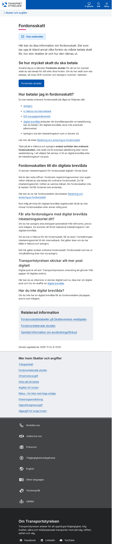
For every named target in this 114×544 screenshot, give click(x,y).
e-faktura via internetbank (37, 111)
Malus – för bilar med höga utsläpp (37, 393)
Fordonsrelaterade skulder (38, 325)
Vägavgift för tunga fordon (33, 410)
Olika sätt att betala (29, 381)
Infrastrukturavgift (28, 375)
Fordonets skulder (31, 83)
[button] (89, 4)
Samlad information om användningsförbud (49, 332)
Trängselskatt (26, 364)
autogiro (27, 105)
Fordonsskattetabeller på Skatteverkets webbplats (54, 319)
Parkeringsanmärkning (31, 399)
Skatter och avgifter (16, 12)
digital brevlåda (31, 121)
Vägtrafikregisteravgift (31, 405)
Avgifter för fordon (29, 387)
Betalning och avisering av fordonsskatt (58, 140)
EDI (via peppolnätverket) (36, 116)
